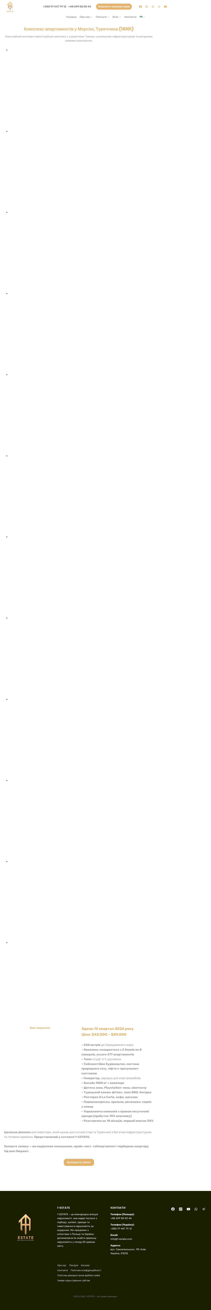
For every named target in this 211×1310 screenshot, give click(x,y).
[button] (81, 88)
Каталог (85, 1265)
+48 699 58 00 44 (79, 6)
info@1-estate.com (121, 1239)
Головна (71, 16)
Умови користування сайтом (73, 1280)
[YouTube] (165, 6)
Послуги (73, 1265)
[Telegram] (159, 6)
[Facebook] (140, 6)
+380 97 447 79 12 (54, 6)
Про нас (61, 1265)
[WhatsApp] (153, 6)
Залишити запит (79, 1162)
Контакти (130, 16)
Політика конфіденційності (86, 1270)
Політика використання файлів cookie (78, 1275)
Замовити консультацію (114, 6)
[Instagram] (146, 6)
